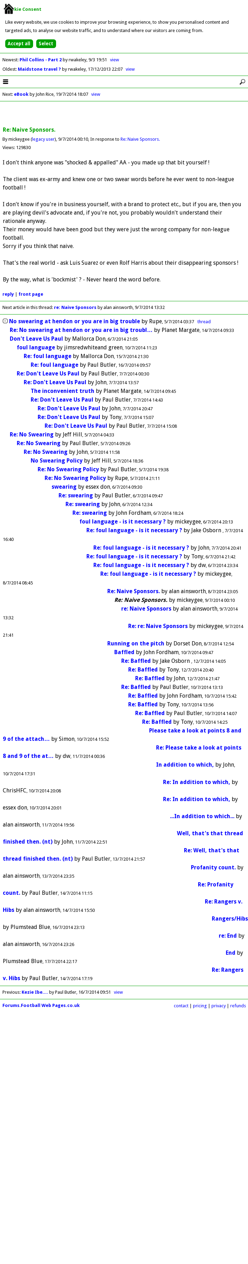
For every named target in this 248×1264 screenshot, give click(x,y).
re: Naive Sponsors (75, 307)
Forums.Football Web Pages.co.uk (41, 1005)
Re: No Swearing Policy (68, 469)
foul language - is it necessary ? (122, 521)
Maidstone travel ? (40, 69)
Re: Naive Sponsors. (140, 139)
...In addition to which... (202, 816)
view (114, 59)
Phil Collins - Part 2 (41, 59)
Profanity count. (213, 867)
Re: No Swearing (32, 434)
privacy (218, 1005)
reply (8, 294)
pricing (200, 1005)
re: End (228, 935)
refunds (238, 1005)
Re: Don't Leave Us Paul (48, 373)
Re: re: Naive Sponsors (158, 626)
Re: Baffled (136, 661)
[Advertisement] (124, 114)
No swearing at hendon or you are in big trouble (74, 321)
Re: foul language (47, 356)
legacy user (43, 139)
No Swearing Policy (57, 460)
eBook (21, 94)
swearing (64, 486)
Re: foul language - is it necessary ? (134, 530)
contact (181, 1005)
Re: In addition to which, (196, 782)
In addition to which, (185, 764)
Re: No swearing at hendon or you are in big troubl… (81, 330)
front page (30, 294)
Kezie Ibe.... (35, 992)
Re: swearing (76, 495)
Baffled (124, 652)
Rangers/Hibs (230, 918)
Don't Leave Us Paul (36, 338)
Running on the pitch (135, 643)
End (230, 952)
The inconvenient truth (62, 391)
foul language (36, 347)
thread (204, 321)
